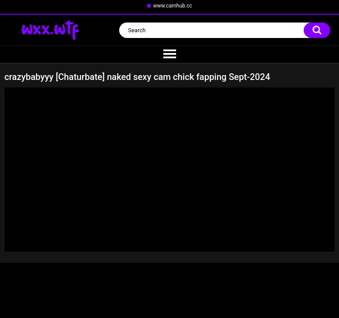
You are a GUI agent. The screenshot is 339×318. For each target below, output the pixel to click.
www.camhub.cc (172, 6)
